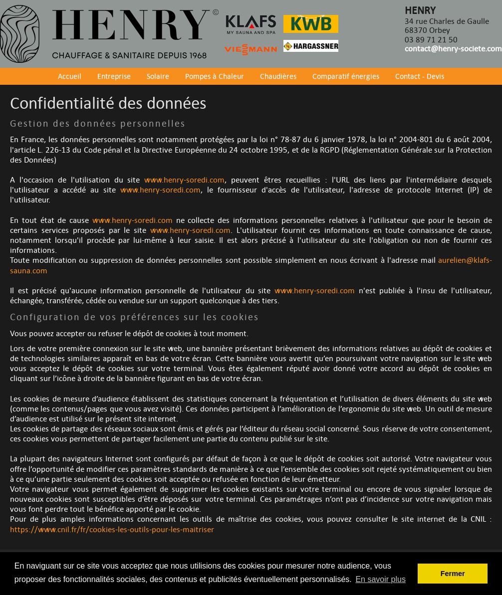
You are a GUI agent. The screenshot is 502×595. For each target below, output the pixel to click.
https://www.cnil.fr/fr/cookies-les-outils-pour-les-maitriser (112, 529)
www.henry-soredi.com (184, 180)
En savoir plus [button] (380, 579)
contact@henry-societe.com (453, 48)
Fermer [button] (453, 574)
